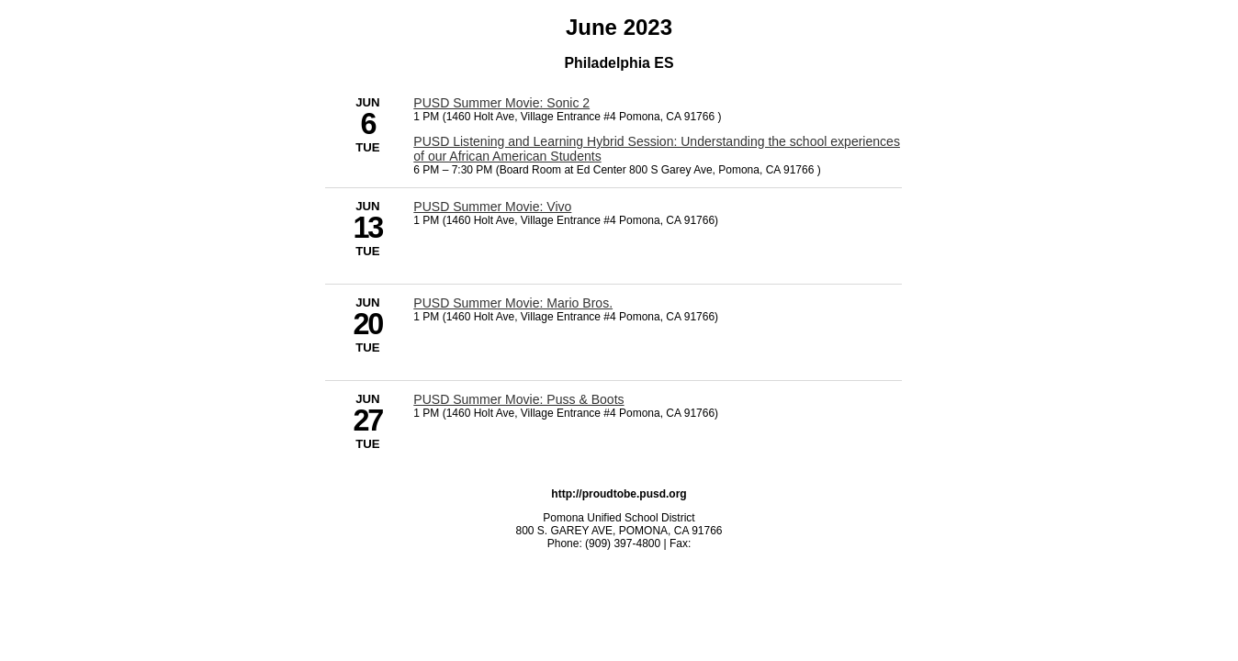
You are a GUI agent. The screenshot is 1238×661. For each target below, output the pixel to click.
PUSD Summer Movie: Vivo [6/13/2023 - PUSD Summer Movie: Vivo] (492, 206)
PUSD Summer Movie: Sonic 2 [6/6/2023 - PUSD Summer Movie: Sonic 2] (501, 102)
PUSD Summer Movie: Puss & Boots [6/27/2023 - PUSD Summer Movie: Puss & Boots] (518, 399)
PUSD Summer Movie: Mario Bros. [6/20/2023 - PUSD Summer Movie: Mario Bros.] (513, 303)
